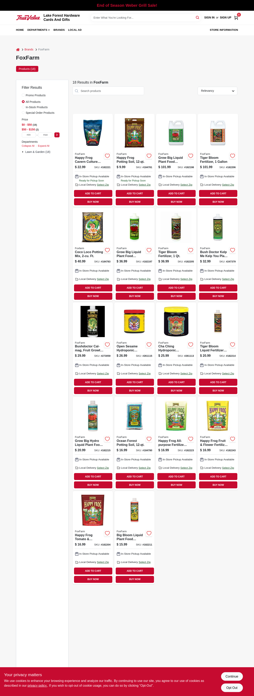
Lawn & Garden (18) (37, 151)
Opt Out (231, 687)
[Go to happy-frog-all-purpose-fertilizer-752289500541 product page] (176, 443)
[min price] (29, 134)
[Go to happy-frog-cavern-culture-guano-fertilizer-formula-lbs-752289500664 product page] (93, 160)
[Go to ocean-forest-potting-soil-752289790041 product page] (134, 443)
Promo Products (36, 95)
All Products (33, 102)
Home (20, 29)
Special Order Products (40, 113)
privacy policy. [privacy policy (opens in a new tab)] (37, 685)
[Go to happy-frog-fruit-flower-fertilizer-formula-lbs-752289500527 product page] (218, 443)
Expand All (43, 146)
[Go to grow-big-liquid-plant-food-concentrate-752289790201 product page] (134, 254)
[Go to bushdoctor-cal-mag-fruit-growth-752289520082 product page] (93, 349)
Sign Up (225, 17)
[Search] (198, 17)
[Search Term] (145, 18)
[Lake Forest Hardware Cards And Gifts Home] (28, 17)
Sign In (209, 17)
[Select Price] (57, 134)
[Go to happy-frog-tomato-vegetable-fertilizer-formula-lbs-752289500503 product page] (93, 537)
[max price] (45, 134)
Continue (231, 676)
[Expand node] (23, 152)
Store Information (224, 29)
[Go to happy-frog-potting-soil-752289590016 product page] (134, 160)
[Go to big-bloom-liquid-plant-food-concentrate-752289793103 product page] (134, 537)
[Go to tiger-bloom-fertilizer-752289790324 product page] (218, 160)
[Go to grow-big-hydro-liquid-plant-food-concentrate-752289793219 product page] (93, 443)
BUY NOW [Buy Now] (93, 202)
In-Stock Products (37, 107)
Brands (59, 29)
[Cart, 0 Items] (236, 17)
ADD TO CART (93, 193)
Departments (37, 29)
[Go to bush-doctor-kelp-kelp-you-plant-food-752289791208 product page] (218, 254)
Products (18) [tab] (27, 68)
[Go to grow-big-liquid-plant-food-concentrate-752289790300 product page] (176, 160)
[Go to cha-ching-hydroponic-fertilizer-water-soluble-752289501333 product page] (176, 349)
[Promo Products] (23, 95)
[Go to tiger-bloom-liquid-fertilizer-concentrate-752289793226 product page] (218, 349)
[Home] (18, 49)
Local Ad (75, 29)
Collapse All (28, 146)
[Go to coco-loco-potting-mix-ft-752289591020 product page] (93, 254)
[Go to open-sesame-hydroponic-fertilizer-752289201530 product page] (134, 349)
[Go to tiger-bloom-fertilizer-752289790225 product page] (176, 254)
